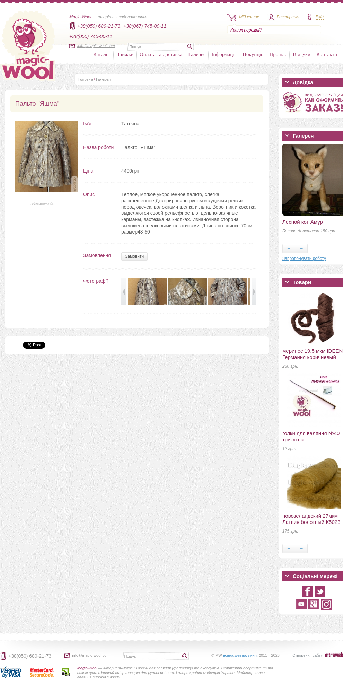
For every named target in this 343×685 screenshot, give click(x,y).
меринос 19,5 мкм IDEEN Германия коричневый (312, 354)
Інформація (224, 54)
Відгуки (301, 54)
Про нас (278, 54)
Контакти (326, 54)
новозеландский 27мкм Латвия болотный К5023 (311, 519)
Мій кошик (249, 17)
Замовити (134, 256)
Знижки (125, 54)
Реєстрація (287, 17)
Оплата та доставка (161, 54)
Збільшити (42, 204)
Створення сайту (307, 655)
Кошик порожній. (246, 30)
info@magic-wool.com (96, 46)
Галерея (196, 54)
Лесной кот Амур (302, 222)
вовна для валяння (240, 655)
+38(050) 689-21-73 (29, 656)
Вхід (320, 17)
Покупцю (253, 54)
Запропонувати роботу (304, 258)
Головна (85, 79)
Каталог (102, 54)
